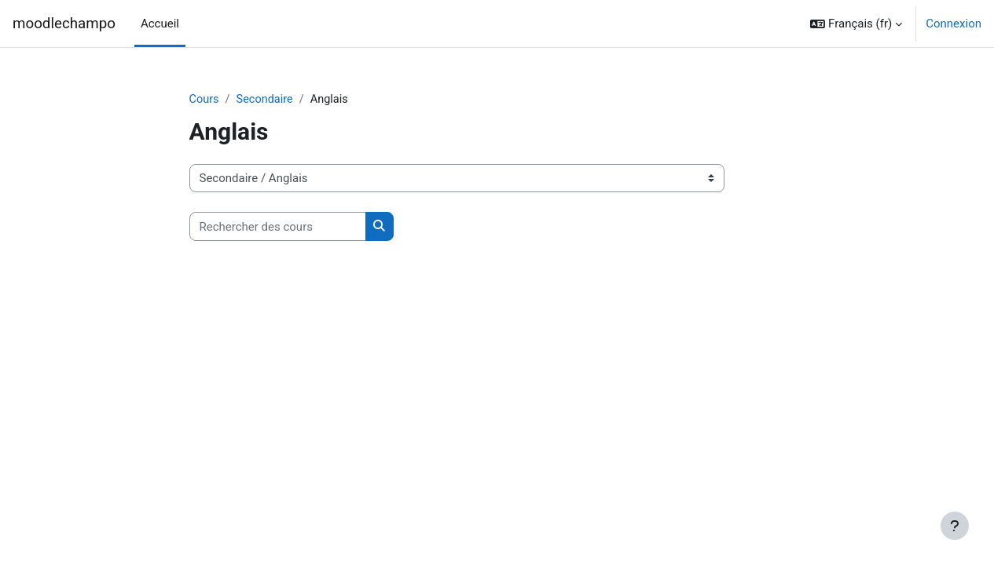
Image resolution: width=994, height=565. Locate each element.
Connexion (953, 23)
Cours (204, 100)
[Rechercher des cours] (277, 227)
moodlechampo (64, 23)
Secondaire (266, 100)
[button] (856, 23)
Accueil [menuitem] (160, 23)
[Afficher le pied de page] (955, 526)
